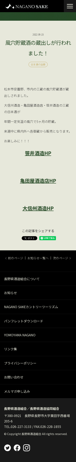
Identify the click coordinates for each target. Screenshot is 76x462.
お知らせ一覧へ (38, 257)
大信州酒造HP (38, 208)
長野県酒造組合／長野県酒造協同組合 (31, 408)
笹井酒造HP (38, 153)
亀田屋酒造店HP (38, 180)
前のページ (14, 257)
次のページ (62, 257)
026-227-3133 (21, 426)
